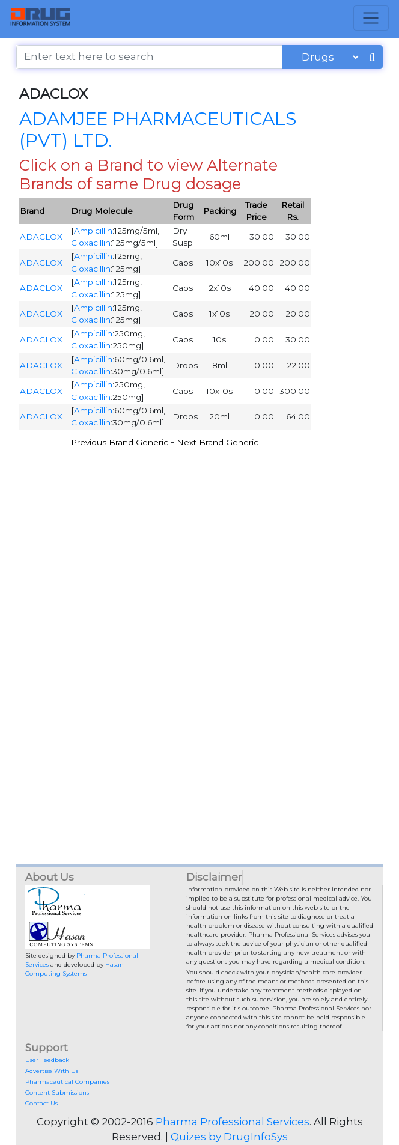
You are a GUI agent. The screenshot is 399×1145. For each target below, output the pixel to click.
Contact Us (41, 1103)
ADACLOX (41, 236)
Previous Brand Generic (119, 442)
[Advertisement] (199, 540)
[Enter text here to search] (149, 57)
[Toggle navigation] (371, 18)
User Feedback (47, 1060)
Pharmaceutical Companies (67, 1082)
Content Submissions (57, 1092)
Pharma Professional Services (232, 1122)
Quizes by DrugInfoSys (229, 1137)
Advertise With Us (51, 1071)
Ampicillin (93, 230)
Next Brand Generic (217, 442)
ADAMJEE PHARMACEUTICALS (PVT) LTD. (157, 129)
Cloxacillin (91, 243)
